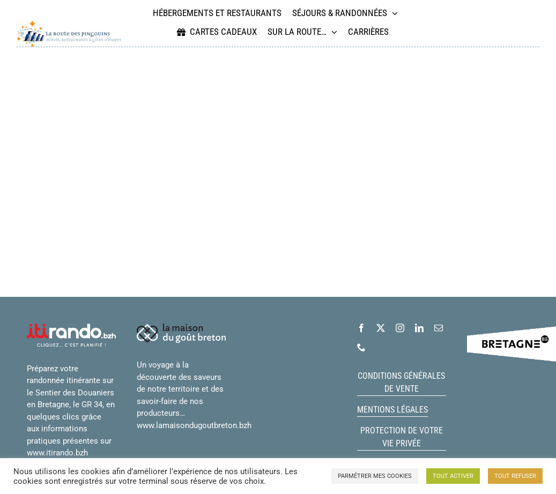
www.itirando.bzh (57, 453)
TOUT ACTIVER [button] (453, 476)
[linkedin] (419, 328)
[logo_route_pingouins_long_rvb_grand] (69, 24)
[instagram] (400, 328)
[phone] (361, 347)
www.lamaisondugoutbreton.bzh (194, 425)
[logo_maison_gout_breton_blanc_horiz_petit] (181, 327)
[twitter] (380, 328)
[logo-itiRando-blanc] (71, 327)
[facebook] (361, 328)
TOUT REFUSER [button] (515, 476)
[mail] (438, 328)
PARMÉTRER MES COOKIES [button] (375, 476)
